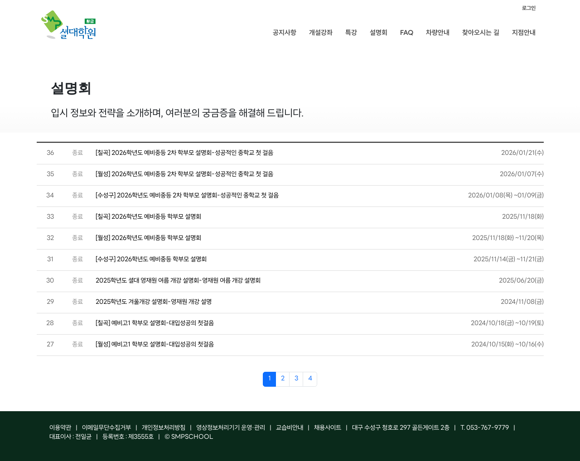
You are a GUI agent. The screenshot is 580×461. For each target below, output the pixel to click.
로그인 (529, 8)
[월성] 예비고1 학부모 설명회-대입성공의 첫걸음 (155, 344)
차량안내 (438, 33)
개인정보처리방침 (163, 428)
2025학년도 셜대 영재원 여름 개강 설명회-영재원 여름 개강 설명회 (178, 281)
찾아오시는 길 (480, 33)
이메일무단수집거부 (106, 428)
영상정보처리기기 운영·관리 (230, 428)
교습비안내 (289, 428)
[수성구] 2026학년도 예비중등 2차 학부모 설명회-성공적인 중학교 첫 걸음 (187, 195)
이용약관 (60, 428)
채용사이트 (327, 428)
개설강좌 (321, 33)
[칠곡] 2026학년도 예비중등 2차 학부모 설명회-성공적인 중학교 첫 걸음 (184, 153)
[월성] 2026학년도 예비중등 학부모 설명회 (148, 238)
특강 (351, 33)
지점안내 (524, 33)
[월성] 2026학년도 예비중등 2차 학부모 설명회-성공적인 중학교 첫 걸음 (184, 174)
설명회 (378, 33)
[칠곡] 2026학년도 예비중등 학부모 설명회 (148, 217)
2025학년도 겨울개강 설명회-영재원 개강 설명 (154, 302)
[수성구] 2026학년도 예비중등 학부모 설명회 (151, 259)
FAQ (406, 33)
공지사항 (284, 33)
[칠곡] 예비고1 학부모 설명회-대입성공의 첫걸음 (155, 323)
